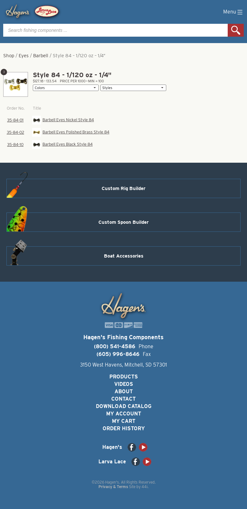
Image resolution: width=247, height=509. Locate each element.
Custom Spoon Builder (123, 222)
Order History (124, 428)
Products (123, 377)
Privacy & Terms (113, 486)
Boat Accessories (123, 256)
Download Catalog (123, 406)
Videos (123, 384)
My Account (123, 414)
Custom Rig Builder (123, 188)
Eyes (24, 56)
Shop (8, 56)
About (123, 391)
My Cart (123, 421)
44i (145, 486)
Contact (123, 399)
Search (236, 30)
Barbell (40, 56)
